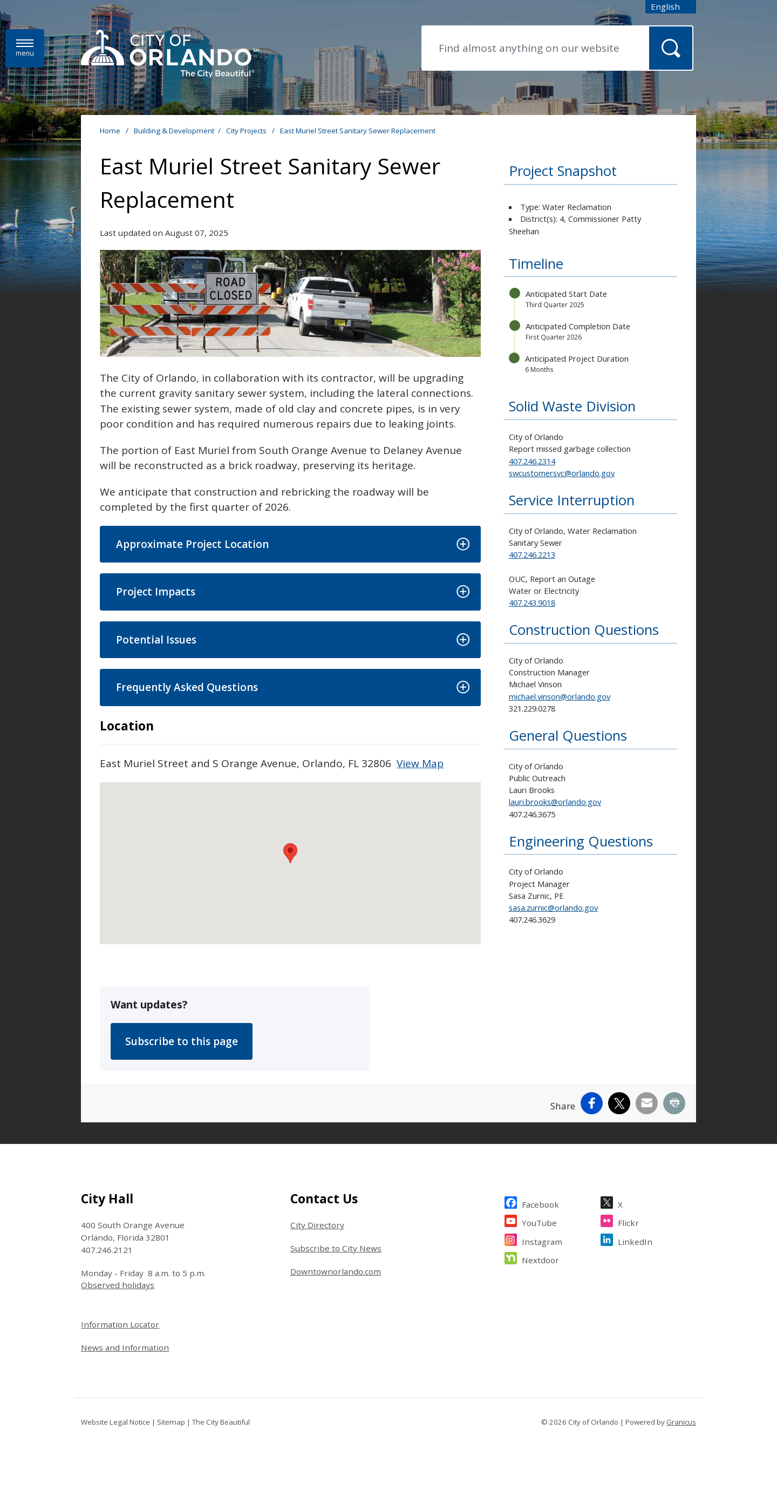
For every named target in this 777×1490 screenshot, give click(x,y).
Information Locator (120, 1324)
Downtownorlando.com (335, 1271)
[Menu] (24, 48)
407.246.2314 (532, 461)
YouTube (539, 1221)
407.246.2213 (532, 554)
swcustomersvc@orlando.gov (562, 473)
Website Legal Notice (115, 1422)
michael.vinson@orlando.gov (559, 696)
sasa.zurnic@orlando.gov (553, 907)
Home (110, 131)
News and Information (125, 1347)
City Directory (317, 1225)
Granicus (681, 1422)
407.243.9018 (532, 602)
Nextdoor (540, 1258)
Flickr (628, 1221)
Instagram (542, 1240)
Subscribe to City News (335, 1248)
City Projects (247, 131)
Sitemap (171, 1422)
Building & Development (174, 131)
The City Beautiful (221, 1422)
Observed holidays (117, 1284)
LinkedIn (635, 1240)
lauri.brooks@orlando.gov (555, 801)
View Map (420, 763)
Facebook (540, 1203)
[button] (290, 544)
